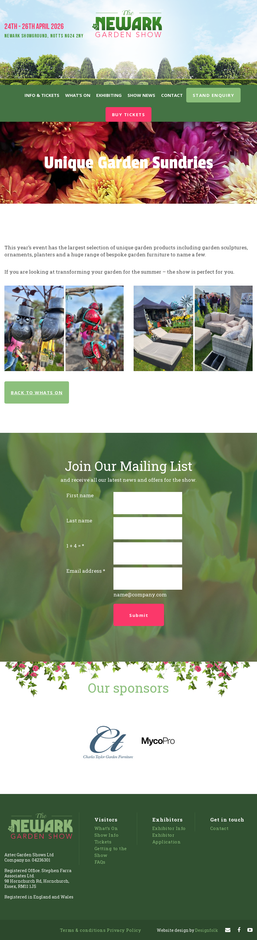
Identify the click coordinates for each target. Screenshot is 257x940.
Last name (79, 520)
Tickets (103, 842)
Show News (141, 95)
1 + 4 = (73, 545)
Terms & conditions (83, 930)
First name (80, 495)
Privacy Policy (124, 930)
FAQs (100, 862)
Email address (84, 570)
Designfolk (187, 930)
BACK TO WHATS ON (37, 392)
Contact (172, 95)
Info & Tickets (42, 95)
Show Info (106, 835)
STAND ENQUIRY (213, 95)
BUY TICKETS (128, 114)
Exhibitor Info (169, 828)
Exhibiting (109, 95)
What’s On (77, 95)
